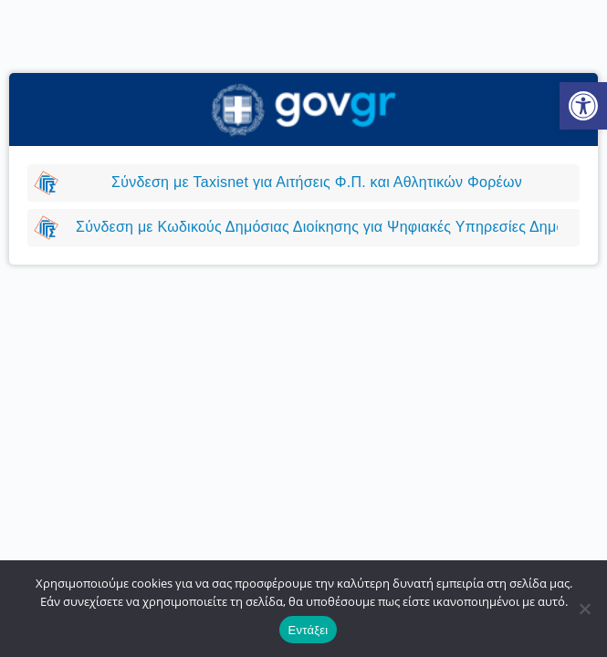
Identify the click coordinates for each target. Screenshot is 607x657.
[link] (583, 106)
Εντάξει (308, 630)
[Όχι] (584, 609)
